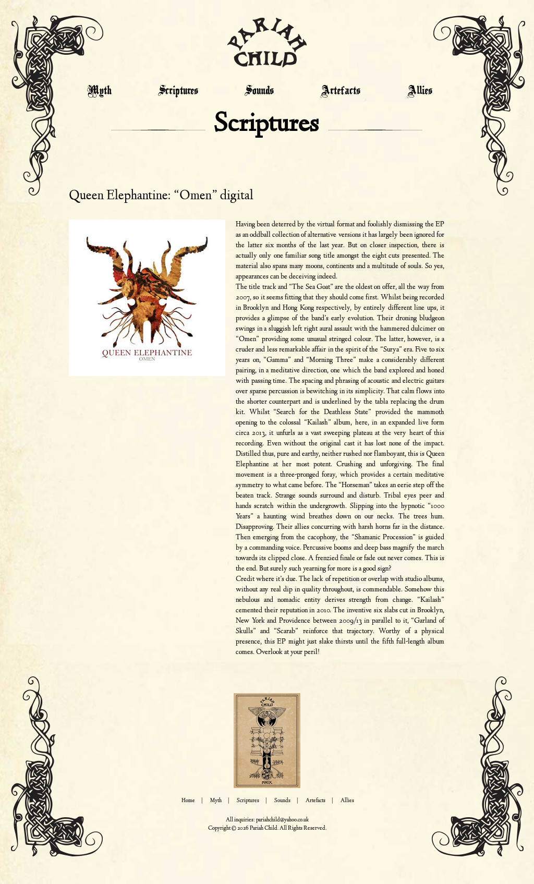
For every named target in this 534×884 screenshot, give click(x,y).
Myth (99, 91)
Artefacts (340, 91)
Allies (419, 91)
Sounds (259, 91)
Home (188, 801)
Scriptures (178, 91)
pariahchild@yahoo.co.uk (282, 820)
